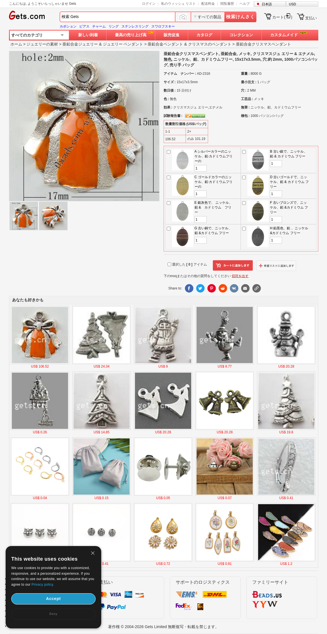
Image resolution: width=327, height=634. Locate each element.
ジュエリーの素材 (42, 44)
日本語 (267, 4)
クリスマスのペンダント (209, 44)
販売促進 (171, 35)
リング (114, 26)
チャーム (99, 26)
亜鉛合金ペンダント (165, 44)
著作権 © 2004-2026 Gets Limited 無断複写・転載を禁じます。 (163, 626)
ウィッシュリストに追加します (276, 265)
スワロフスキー (163, 26)
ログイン (148, 4)
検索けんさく (240, 16)
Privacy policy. (42, 585)
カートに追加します (233, 265)
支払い (311, 18)
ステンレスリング (134, 26)
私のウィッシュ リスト (178, 4)
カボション (68, 26)
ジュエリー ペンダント (123, 44)
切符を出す (240, 276)
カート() (282, 17)
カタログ (204, 35)
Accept (53, 598)
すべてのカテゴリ (27, 35)
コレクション (241, 35)
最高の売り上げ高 (130, 35)
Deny (53, 613)
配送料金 (208, 4)
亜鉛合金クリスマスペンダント (263, 44)
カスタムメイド (284, 35)
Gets (27, 15)
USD (292, 4)
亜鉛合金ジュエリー (80, 44)
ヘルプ (245, 4)
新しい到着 (88, 35)
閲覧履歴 (227, 4)
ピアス (84, 26)
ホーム (16, 44)
